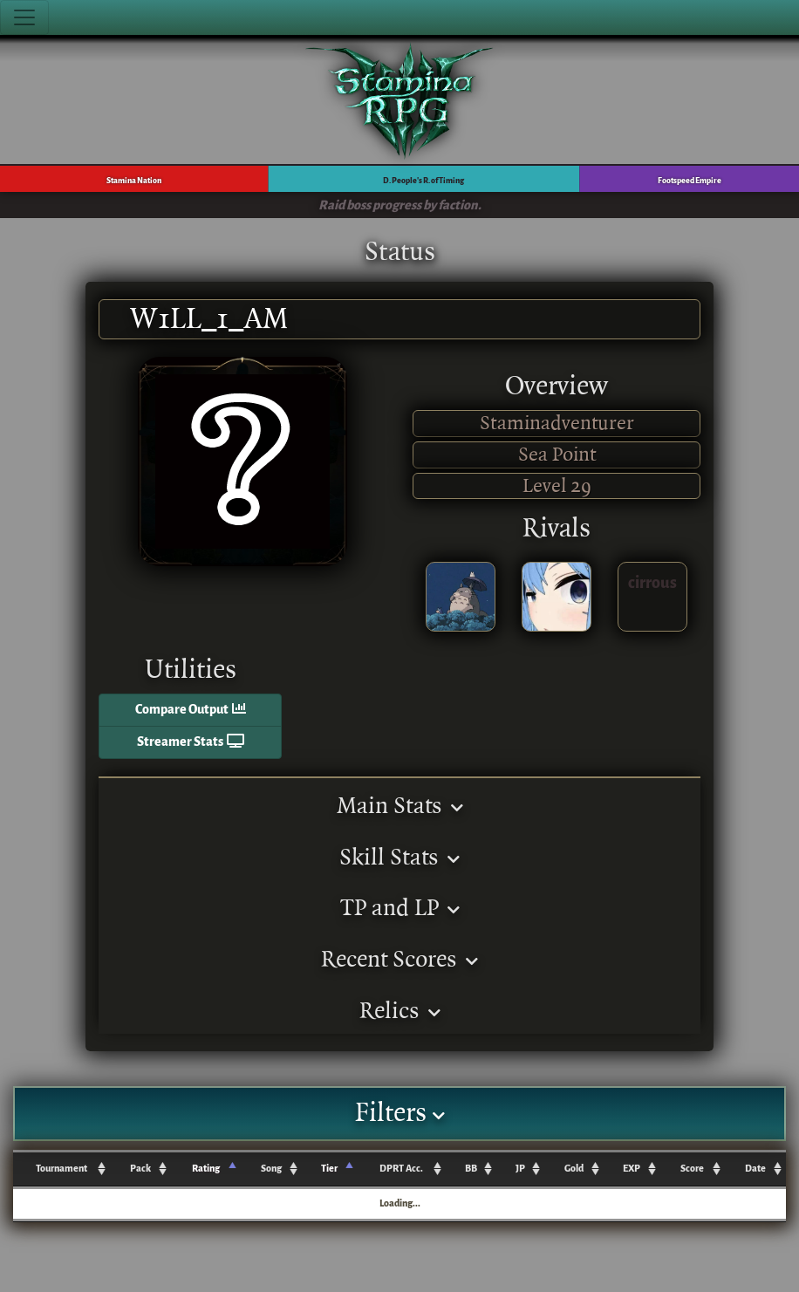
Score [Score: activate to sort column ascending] (692, 1168)
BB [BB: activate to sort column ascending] (471, 1168)
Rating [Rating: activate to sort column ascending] (206, 1168)
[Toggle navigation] (24, 17)
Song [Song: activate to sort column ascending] (271, 1168)
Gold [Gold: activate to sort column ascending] (574, 1168)
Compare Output (190, 709)
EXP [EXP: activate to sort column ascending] (631, 1168)
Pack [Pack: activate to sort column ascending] (140, 1168)
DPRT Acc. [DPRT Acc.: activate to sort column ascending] (401, 1168)
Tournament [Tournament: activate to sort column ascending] (61, 1168)
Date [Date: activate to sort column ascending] (755, 1168)
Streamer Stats (190, 742)
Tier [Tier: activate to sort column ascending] (329, 1168)
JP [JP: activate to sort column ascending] (520, 1168)
